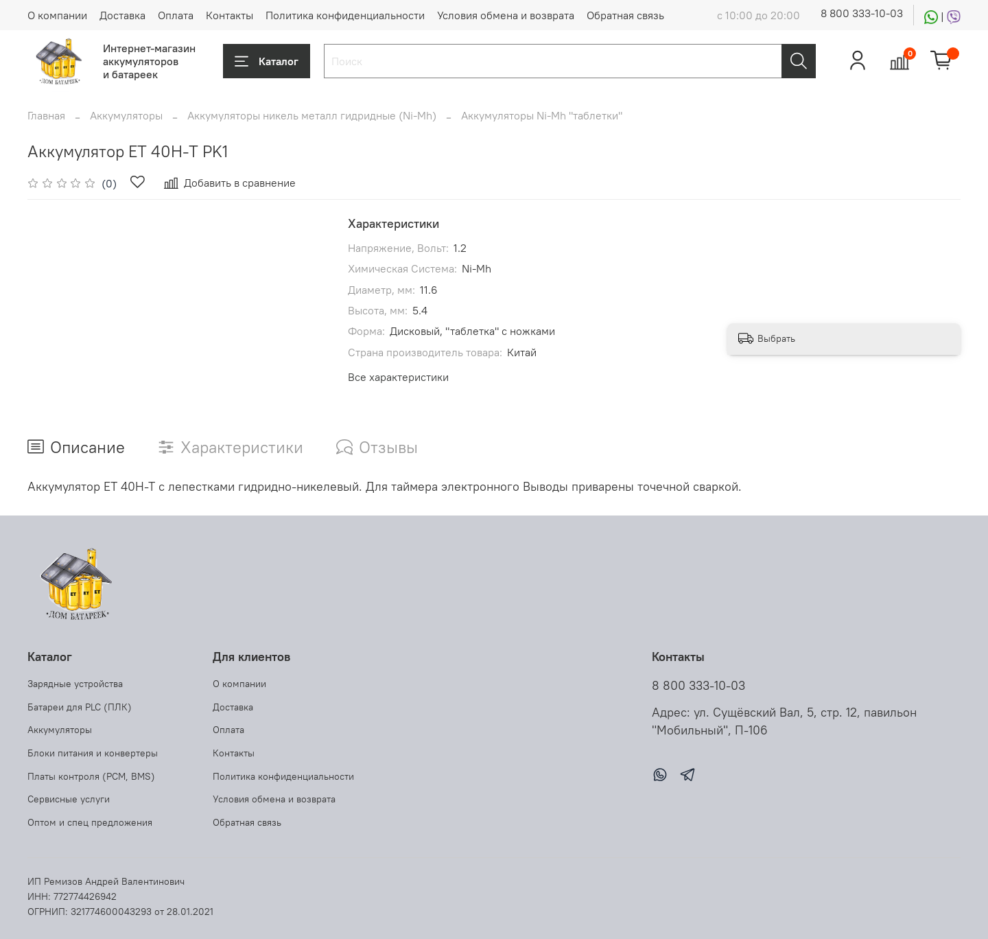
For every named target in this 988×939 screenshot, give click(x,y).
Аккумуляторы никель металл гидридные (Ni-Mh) (311, 115)
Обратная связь (625, 15)
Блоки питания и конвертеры (92, 753)
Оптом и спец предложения (89, 822)
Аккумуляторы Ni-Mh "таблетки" (541, 115)
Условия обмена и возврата (505, 15)
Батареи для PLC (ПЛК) (79, 707)
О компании (57, 15)
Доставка (122, 15)
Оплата (175, 15)
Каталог (266, 61)
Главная (46, 115)
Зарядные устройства (75, 683)
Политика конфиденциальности (345, 15)
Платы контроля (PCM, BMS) (91, 776)
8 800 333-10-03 (862, 13)
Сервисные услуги (68, 799)
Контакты (229, 15)
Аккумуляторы (126, 115)
